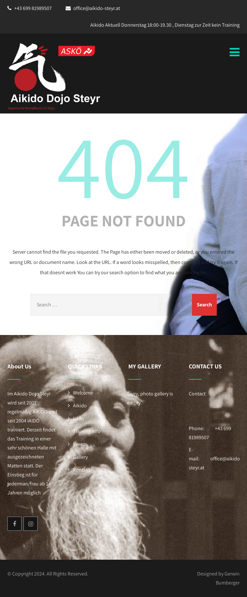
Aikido (80, 405)
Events (80, 444)
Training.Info (87, 431)
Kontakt (81, 469)
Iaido (78, 418)
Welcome (83, 392)
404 (123, 165)
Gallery (80, 457)
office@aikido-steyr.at (96, 8)
